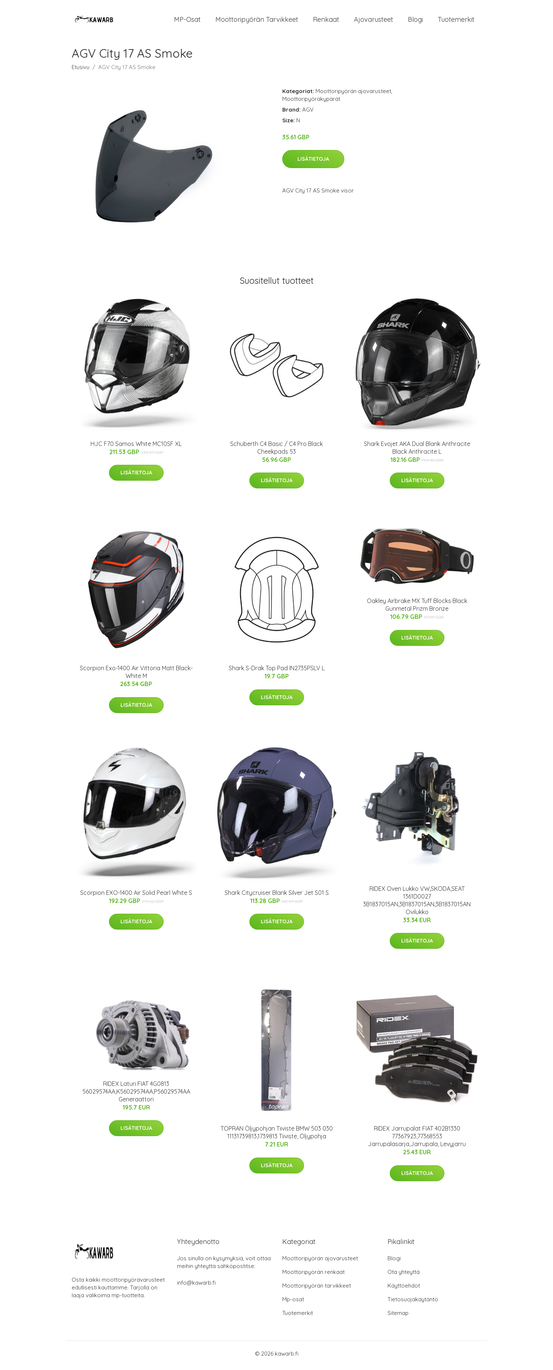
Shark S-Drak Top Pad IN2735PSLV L (277, 672)
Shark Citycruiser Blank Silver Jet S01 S (277, 896)
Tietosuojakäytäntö (413, 1302)
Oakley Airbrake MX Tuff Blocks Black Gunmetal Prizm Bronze (417, 608)
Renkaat (326, 21)
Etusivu (80, 70)
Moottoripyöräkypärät (311, 102)
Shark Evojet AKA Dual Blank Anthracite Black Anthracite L (417, 451)
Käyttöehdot (404, 1289)
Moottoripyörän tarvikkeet (256, 21)
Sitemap (398, 1316)
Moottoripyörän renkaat (313, 1275)
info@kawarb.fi (196, 1286)
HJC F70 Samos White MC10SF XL (136, 447)
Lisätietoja (313, 163)
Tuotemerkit (456, 21)
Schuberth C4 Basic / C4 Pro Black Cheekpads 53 (276, 451)
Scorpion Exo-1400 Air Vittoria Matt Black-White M (136, 676)
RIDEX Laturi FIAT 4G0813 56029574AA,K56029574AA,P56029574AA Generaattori (136, 1095)
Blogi (415, 21)
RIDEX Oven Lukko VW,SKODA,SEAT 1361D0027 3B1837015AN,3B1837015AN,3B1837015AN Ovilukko (417, 904)
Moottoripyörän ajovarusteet (353, 94)
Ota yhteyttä (404, 1275)
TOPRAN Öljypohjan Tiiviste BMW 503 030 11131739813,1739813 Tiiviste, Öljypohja (277, 1136)
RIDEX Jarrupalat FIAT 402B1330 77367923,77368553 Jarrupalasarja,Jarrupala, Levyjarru (417, 1140)
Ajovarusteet (373, 21)
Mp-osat (293, 1302)
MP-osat (187, 21)
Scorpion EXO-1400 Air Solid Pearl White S (136, 896)
